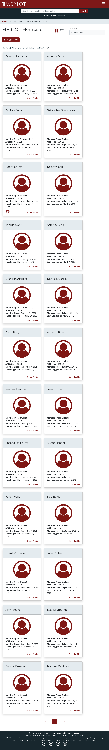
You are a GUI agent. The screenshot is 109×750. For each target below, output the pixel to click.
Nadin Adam (55, 496)
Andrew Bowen (57, 332)
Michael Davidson (58, 666)
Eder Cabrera (13, 166)
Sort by (73, 28)
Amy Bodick (13, 609)
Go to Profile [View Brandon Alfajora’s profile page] (32, 320)
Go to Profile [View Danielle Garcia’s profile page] (74, 320)
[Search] (50, 11)
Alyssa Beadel (56, 442)
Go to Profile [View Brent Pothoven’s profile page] (32, 597)
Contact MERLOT (74, 733)
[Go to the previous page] (45, 721)
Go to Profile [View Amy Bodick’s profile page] (32, 654)
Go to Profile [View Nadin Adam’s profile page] (74, 541)
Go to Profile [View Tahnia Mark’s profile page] (32, 266)
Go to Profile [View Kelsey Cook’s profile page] (74, 213)
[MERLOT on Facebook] (44, 745)
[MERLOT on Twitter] (51, 745)
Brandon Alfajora (16, 278)
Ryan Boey (12, 332)
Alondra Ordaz (56, 56)
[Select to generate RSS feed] (47, 48)
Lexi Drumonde (57, 609)
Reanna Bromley (16, 389)
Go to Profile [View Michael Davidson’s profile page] (74, 710)
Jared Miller (54, 553)
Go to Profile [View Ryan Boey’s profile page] (32, 377)
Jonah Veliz (12, 496)
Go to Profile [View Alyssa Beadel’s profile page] (74, 484)
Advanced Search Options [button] (54, 15)
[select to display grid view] (56, 31)
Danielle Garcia (57, 278)
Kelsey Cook (55, 166)
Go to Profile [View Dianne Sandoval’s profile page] (32, 98)
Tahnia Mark (13, 225)
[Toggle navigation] (104, 3)
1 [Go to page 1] (50, 721)
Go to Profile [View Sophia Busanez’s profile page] (32, 710)
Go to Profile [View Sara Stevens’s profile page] (74, 266)
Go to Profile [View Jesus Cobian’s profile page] (74, 430)
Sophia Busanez (15, 666)
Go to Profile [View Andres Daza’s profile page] (32, 154)
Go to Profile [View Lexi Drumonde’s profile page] (74, 654)
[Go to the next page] (64, 721)
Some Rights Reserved (55, 733)
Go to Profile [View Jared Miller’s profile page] (74, 597)
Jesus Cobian (55, 389)
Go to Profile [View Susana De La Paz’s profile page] (32, 484)
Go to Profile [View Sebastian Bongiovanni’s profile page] (74, 154)
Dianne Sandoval (16, 56)
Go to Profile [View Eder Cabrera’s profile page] (32, 213)
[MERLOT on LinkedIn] (58, 745)
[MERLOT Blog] (65, 745)
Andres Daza (13, 110)
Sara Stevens (55, 225)
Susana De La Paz (17, 442)
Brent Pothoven (16, 553)
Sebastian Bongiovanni (62, 110)
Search (83, 11)
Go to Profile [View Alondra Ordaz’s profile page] (74, 98)
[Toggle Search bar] (54, 18)
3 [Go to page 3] (58, 721)
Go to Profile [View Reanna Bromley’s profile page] (32, 430)
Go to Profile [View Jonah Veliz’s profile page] (32, 541)
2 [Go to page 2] (54, 721)
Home (4, 21)
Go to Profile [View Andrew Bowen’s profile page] (74, 377)
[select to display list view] (62, 31)
